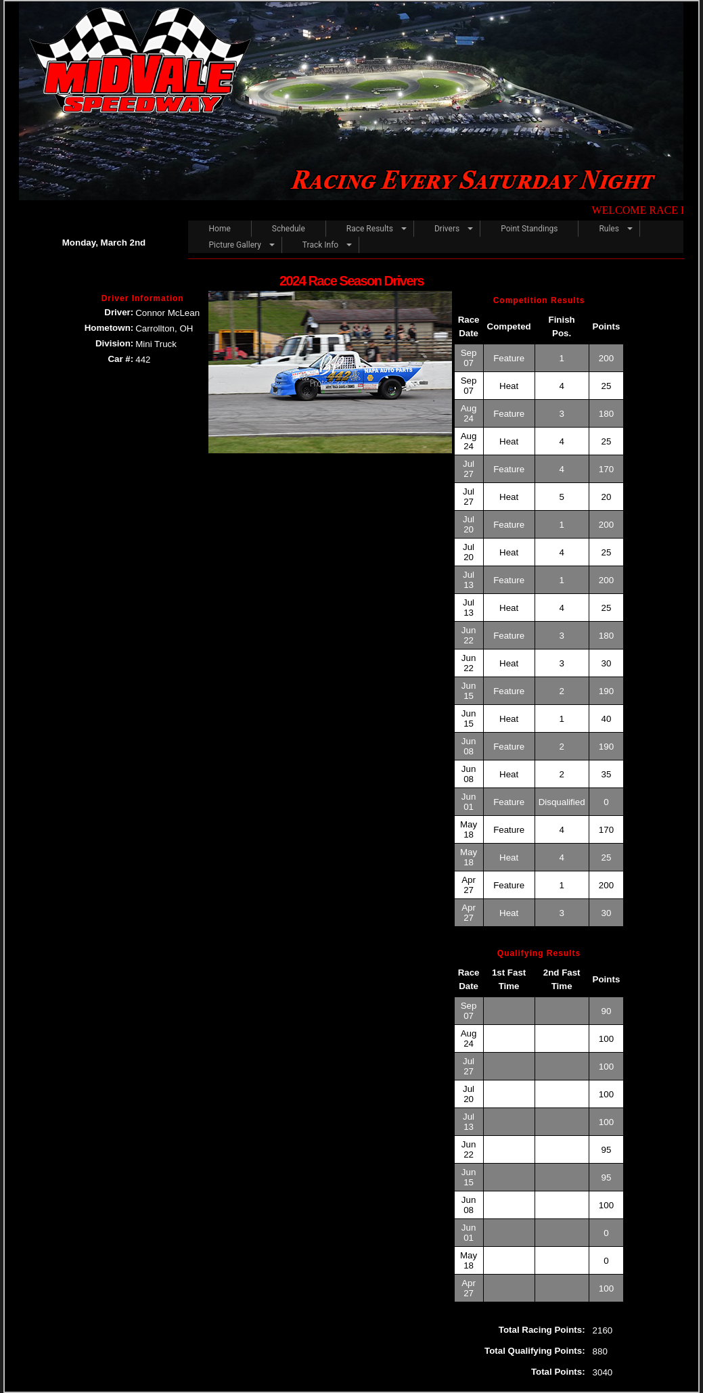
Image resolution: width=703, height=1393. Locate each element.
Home (219, 228)
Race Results (369, 228)
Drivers (446, 228)
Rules (608, 228)
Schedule (288, 228)
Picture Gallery (234, 245)
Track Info (320, 245)
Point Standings (529, 228)
